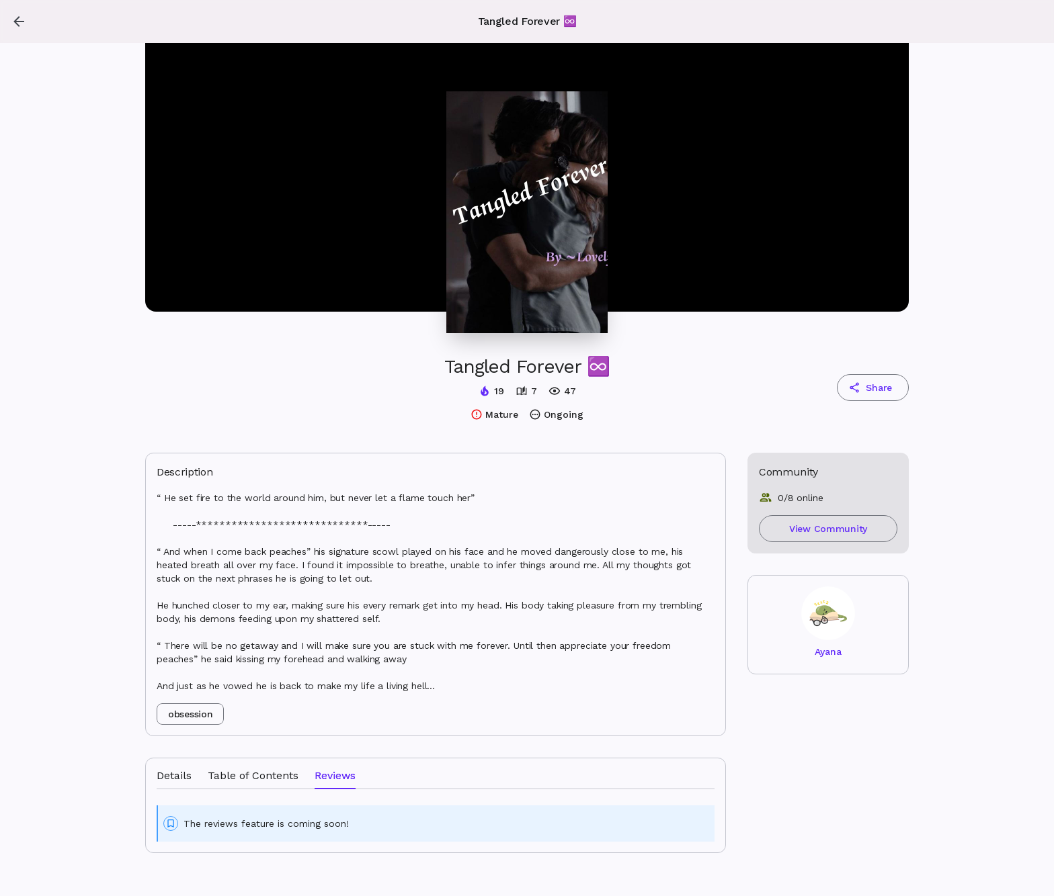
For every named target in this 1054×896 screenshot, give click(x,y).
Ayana (828, 651)
